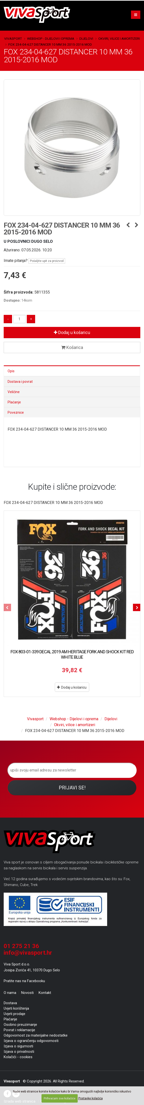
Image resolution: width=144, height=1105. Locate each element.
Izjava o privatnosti (19, 1051)
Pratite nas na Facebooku (24, 981)
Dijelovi (86, 38)
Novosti (27, 992)
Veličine (14, 392)
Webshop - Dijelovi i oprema (50, 38)
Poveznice (16, 412)
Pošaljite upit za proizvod (47, 261)
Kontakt (45, 992)
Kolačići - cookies (18, 1057)
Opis (11, 371)
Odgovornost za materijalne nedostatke (36, 1035)
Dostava (10, 1003)
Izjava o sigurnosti (18, 1046)
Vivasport (13, 38)
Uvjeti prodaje (14, 1014)
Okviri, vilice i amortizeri (119, 38)
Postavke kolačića (90, 1098)
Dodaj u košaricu (72, 332)
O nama (10, 992)
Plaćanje (14, 402)
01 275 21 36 (21, 946)
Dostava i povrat (20, 382)
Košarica (72, 347)
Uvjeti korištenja (16, 1008)
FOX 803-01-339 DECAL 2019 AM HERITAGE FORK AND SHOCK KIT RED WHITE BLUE (72, 654)
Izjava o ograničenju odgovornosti (31, 1041)
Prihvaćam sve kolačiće (59, 1098)
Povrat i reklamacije (19, 1030)
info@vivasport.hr (28, 952)
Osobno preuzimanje (20, 1024)
